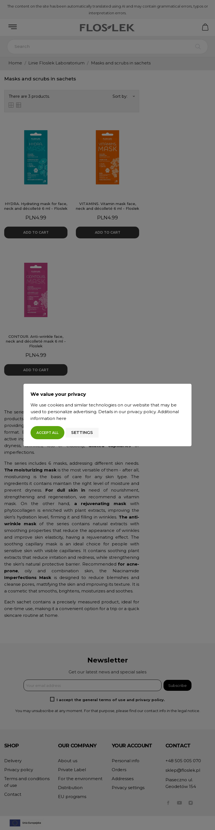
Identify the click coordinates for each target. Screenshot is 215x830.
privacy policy (141, 411)
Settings (82, 432)
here (61, 418)
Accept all (47, 433)
